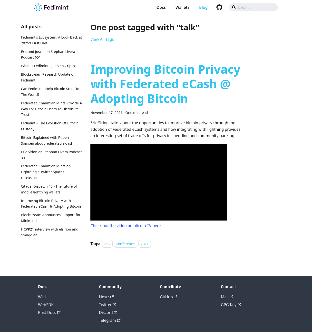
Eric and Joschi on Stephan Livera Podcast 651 (48, 54)
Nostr (106, 297)
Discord (108, 312)
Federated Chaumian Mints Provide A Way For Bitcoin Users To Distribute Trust (51, 109)
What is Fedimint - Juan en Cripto (48, 65)
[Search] (253, 7)
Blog (203, 7)
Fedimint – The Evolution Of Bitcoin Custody (49, 126)
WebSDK (46, 304)
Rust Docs (49, 312)
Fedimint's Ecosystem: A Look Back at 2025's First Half (51, 40)
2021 (145, 243)
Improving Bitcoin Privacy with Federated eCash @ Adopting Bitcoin (51, 203)
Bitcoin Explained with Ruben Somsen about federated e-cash (47, 140)
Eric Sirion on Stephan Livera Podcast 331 (51, 155)
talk (107, 243)
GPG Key (231, 304)
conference (125, 243)
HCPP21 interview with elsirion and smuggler (49, 232)
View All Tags (102, 39)
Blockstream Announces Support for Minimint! (50, 217)
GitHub (168, 297)
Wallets (182, 7)
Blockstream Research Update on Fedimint (48, 77)
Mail (227, 297)
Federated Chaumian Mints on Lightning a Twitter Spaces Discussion (46, 172)
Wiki (42, 297)
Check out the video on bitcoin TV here (125, 225)
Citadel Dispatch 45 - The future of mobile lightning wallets (49, 189)
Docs (161, 7)
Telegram (109, 320)
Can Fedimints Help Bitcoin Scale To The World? (50, 91)
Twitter (107, 304)
